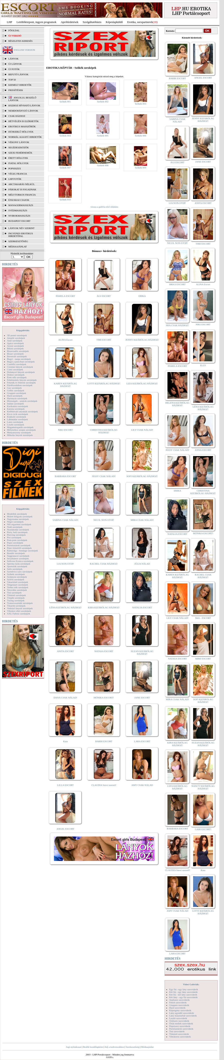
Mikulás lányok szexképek (20, 435)
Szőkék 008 (102, 165)
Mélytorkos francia (22, 194)
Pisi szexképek (14, 537)
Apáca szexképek (15, 343)
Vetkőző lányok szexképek (20, 608)
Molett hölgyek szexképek (19, 516)
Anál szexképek (14, 340)
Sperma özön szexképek (18, 563)
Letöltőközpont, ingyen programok (37, 22)
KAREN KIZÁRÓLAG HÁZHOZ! (65, 384)
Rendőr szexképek (16, 553)
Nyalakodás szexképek (18, 529)
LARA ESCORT (142, 741)
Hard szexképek (15, 395)
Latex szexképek (15, 422)
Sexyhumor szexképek (18, 558)
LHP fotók (14, 179)
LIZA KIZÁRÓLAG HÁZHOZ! (142, 383)
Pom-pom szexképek (17, 540)
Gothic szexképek (15, 390)
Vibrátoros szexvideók (180, 1036)
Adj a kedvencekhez (114, 1047)
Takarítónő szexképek (17, 582)
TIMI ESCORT (103, 339)
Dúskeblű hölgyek (21, 131)
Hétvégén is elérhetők (23, 121)
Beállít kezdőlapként (93, 1047)
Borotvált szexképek (17, 356)
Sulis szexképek (15, 569)
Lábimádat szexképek (17, 419)
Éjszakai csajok (18, 200)
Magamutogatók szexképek (20, 427)
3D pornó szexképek (17, 335)
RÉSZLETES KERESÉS (20, 41)
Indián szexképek (15, 403)
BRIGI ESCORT (177, 284)
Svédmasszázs (17, 210)
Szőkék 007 (65, 167)
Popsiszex (14, 168)
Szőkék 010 (65, 199)
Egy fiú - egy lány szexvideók (183, 989)
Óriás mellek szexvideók (181, 1023)
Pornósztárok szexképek (18, 545)
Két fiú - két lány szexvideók (183, 994)
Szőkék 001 (65, 101)
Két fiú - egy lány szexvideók (183, 992)
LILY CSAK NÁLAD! (142, 430)
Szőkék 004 (65, 135)
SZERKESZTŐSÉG (18, 241)
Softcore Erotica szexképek (20, 561)
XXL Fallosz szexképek (18, 613)
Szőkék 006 (140, 135)
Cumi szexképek (15, 369)
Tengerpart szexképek (17, 584)
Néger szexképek (15, 521)
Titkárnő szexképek (16, 595)
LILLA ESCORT (65, 785)
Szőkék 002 (102, 101)
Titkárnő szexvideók (179, 1034)
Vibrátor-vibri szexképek (19, 611)
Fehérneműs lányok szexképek (22, 380)
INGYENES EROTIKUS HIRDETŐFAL (20, 234)
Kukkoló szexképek (16, 416)
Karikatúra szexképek (17, 406)
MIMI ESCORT (203, 658)
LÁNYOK (13, 58)
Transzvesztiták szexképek (20, 603)
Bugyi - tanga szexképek (19, 359)
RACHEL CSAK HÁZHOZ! (104, 563)
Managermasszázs (20, 205)
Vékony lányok (18, 142)
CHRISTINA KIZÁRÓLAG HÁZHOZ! (103, 431)
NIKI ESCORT (65, 430)
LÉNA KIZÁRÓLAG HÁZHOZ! (65, 607)
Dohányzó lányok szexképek (21, 372)
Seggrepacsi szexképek (18, 555)
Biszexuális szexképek (18, 351)
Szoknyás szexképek (17, 576)
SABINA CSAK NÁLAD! (65, 520)
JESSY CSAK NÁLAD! (104, 476)
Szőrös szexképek (15, 579)
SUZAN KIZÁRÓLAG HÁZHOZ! (142, 652)
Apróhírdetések (69, 22)
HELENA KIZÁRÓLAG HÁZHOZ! (177, 404)
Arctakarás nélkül (21, 184)
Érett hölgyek (18, 158)
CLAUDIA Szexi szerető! (103, 785)
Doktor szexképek (16, 374)
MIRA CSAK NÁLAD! (142, 520)
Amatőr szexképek (16, 338)
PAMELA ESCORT (65, 296)
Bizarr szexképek (15, 353)
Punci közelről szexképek (19, 548)
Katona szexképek (16, 409)
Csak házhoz (16, 116)
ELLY (203, 365)
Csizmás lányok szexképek (20, 367)
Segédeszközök (18, 147)
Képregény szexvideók (180, 1010)
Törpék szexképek (16, 597)
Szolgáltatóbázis (92, 22)
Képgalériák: (23, 330)
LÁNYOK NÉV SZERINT (21, 228)
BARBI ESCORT (103, 741)
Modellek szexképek (17, 514)
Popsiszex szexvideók (179, 1026)
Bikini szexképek (15, 348)
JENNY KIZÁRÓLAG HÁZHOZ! (142, 339)
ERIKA (142, 296)
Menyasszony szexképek (19, 432)
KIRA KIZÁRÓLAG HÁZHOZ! (104, 607)
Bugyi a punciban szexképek (21, 361)
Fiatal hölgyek (18, 163)
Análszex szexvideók (179, 1000)
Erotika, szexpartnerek (140, 22)
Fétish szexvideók (178, 1002)
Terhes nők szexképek (17, 587)
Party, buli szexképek (17, 532)
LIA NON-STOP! (65, 563)
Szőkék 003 (140, 103)
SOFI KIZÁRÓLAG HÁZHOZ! (142, 476)
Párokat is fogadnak (22, 189)
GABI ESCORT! (203, 829)
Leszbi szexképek (15, 424)
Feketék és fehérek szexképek (21, 382)
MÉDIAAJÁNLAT (17, 246)
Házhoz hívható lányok (24, 105)
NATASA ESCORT (103, 651)
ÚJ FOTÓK (14, 69)
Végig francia (17, 173)
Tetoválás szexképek (17, 590)
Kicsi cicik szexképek (17, 414)
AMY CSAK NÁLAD (142, 785)
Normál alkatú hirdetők (25, 137)
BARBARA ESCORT (65, 476)
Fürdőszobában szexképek (19, 385)
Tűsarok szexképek (16, 605)
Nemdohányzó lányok (23, 110)
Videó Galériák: (191, 984)
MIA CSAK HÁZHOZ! (177, 325)
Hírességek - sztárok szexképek (22, 401)
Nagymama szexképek (18, 519)
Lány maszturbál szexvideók (183, 1015)
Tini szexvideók (177, 1031)
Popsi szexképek (15, 542)
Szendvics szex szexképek (19, 571)
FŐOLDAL (14, 30)
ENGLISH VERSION (24, 50)
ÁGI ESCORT (104, 296)
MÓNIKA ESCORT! (104, 697)
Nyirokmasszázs (19, 215)
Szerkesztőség (132, 1047)
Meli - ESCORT (203, 618)
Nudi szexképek (15, 527)
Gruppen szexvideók (179, 1005)
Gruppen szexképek (16, 393)
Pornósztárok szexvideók (181, 1028)
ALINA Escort (65, 339)
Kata (65, 741)
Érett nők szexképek (17, 377)
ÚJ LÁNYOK (15, 64)
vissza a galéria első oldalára (104, 206)
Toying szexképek (16, 600)
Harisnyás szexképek (17, 398)
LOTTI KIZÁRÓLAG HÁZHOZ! (103, 383)
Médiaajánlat (147, 1047)
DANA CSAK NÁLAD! (65, 697)
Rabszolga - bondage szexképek (22, 550)
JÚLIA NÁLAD (142, 563)
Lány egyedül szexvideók (181, 1013)
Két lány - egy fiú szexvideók (183, 997)
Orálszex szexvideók (179, 1021)
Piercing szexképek (16, 534)
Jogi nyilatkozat (73, 1047)
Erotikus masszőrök (22, 126)
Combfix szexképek (16, 364)
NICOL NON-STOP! (104, 520)
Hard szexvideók (177, 1007)
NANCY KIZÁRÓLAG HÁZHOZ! (203, 787)
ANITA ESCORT (65, 651)
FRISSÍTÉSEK (15, 90)
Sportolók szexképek (17, 566)
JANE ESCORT (142, 697)
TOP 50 (12, 79)
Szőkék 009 (140, 167)
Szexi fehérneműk (20, 152)
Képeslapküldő (114, 22)
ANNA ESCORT (203, 450)
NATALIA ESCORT (142, 607)
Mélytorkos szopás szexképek (21, 430)
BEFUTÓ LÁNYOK (18, 74)
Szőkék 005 (102, 135)
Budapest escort (19, 221)
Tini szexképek (14, 592)
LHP (9, 22)
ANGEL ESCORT (65, 828)
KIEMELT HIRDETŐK (20, 85)
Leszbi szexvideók (178, 1018)
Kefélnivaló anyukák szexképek (22, 411)
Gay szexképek (14, 388)
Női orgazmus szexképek (19, 524)
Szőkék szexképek (16, 574)
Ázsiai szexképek (15, 346)
